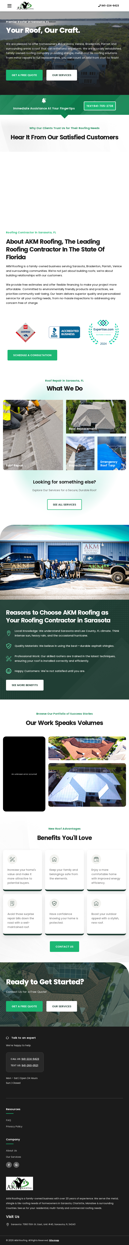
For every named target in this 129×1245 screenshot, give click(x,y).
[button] (9, 5)
